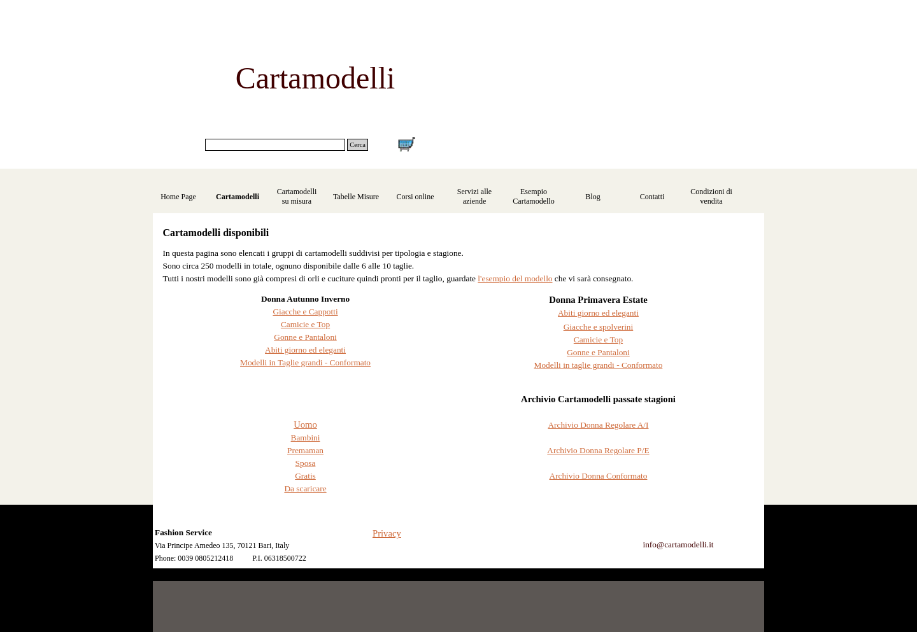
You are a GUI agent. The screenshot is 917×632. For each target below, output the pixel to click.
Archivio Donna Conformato (598, 476)
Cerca (358, 144)
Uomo (305, 424)
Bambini (305, 437)
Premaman (305, 450)
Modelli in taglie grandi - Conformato (598, 365)
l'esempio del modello (515, 278)
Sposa (305, 463)
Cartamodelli (237, 196)
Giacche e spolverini (599, 327)
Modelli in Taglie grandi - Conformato (305, 362)
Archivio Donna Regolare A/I (598, 425)
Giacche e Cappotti (305, 311)
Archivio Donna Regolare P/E (598, 450)
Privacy (387, 533)
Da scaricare (305, 488)
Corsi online (415, 196)
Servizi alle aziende (474, 196)
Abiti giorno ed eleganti (305, 350)
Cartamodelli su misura (297, 196)
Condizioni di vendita (711, 196)
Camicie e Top (305, 324)
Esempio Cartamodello (533, 196)
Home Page (178, 196)
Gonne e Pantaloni (305, 337)
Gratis (305, 476)
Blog (592, 196)
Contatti (652, 196)
